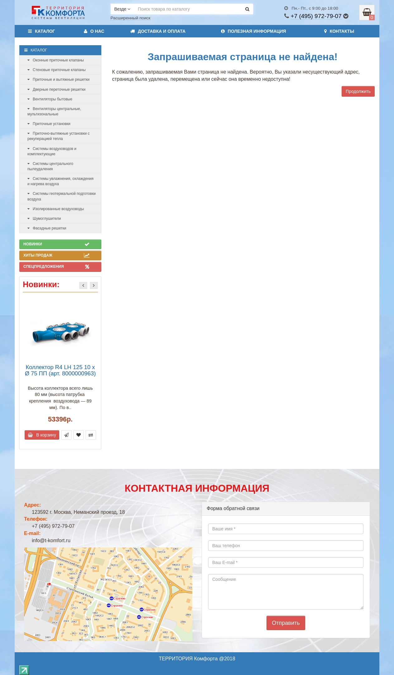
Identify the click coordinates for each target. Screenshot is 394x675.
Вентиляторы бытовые (49, 99)
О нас (94, 31)
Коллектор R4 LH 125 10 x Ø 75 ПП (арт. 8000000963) (60, 370)
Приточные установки (48, 124)
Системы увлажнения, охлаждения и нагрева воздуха (60, 181)
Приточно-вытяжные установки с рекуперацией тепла (58, 136)
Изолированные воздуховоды (55, 209)
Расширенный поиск (131, 18)
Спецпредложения (56, 266)
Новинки (56, 244)
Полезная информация (253, 31)
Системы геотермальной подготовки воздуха (61, 196)
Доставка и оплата (157, 31)
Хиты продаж (56, 255)
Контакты (339, 31)
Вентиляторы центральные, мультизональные (54, 111)
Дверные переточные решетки (56, 89)
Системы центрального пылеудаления (50, 166)
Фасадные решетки (46, 228)
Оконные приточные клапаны (55, 60)
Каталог (41, 31)
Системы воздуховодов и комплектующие (51, 151)
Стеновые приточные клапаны (56, 70)
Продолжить (358, 91)
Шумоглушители (44, 218)
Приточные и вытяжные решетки (58, 79)
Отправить (286, 623)
